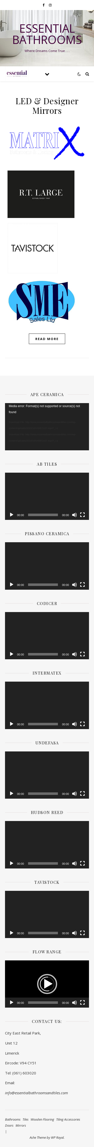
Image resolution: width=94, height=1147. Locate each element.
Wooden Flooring (42, 1119)
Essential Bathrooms (47, 34)
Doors (9, 1125)
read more (47, 339)
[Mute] (74, 514)
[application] (47, 426)
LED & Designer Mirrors (47, 105)
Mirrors (21, 1125)
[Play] (11, 514)
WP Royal (57, 1137)
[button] (47, 984)
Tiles (26, 1119)
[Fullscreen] (82, 514)
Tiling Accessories (68, 1119)
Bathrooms (13, 1119)
